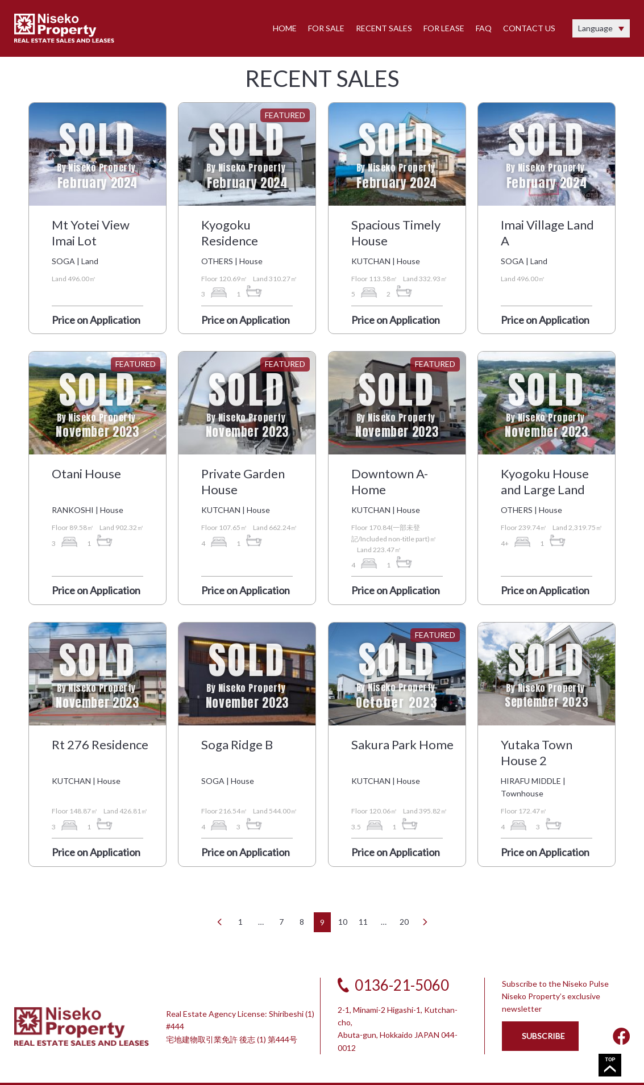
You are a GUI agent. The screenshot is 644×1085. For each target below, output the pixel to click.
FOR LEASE (443, 28)
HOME (285, 28)
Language (595, 28)
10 (342, 922)
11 (363, 922)
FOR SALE (326, 28)
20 (404, 922)
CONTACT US (529, 28)
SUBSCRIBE (543, 1036)
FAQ (484, 28)
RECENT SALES (384, 28)
